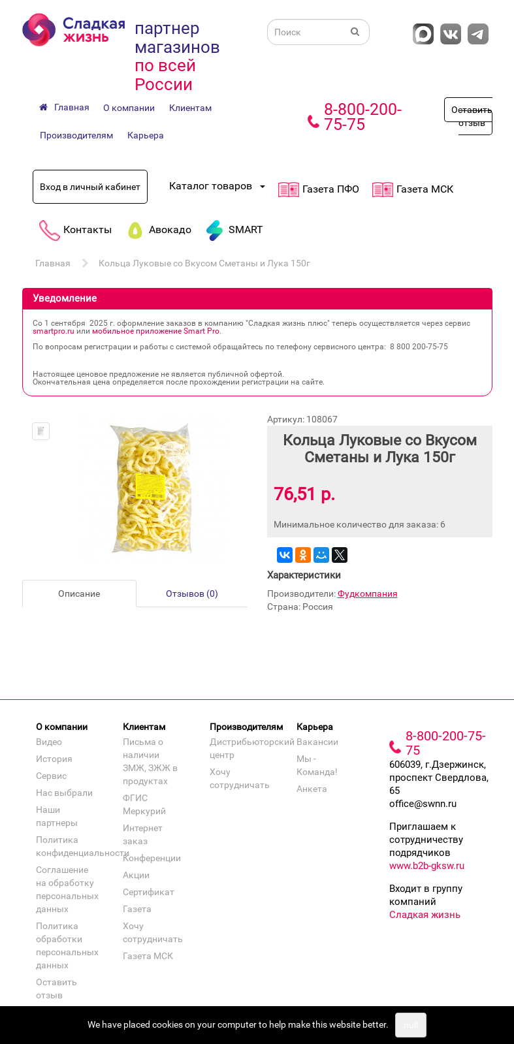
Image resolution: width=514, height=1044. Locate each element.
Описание (79, 593)
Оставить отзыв (471, 116)
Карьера (145, 135)
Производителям (76, 135)
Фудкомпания (368, 593)
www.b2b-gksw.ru (426, 866)
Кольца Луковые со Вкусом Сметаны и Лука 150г (204, 263)
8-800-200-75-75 (363, 117)
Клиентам (190, 108)
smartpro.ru (53, 331)
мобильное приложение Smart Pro (155, 331)
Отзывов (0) (192, 593)
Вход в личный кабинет (90, 187)
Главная (53, 263)
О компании (129, 108)
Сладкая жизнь (424, 915)
